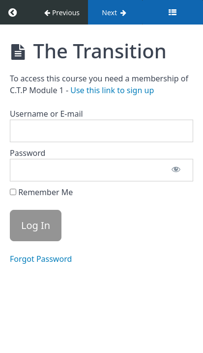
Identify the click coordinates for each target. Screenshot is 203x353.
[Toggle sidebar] (172, 12)
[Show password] (176, 170)
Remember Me (41, 192)
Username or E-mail (46, 113)
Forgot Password (41, 258)
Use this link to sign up (112, 90)
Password (27, 153)
